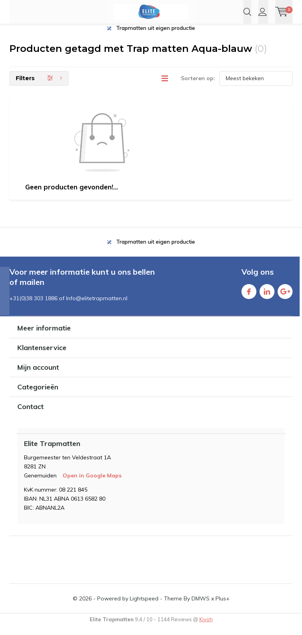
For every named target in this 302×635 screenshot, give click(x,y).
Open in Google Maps (92, 484)
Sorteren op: (198, 87)
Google (285, 299)
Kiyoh (206, 628)
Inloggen (262, 12)
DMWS (201, 607)
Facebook (248, 299)
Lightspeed (144, 607)
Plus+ (222, 607)
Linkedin (267, 299)
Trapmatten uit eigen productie (155, 36)
